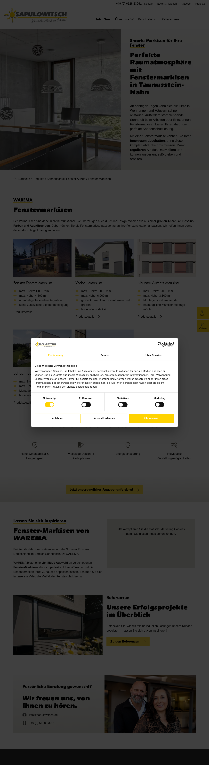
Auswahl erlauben (104, 418)
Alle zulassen (151, 418)
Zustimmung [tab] (55, 355)
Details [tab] (104, 355)
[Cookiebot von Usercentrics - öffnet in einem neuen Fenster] (160, 344)
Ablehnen (57, 418)
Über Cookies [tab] (153, 355)
